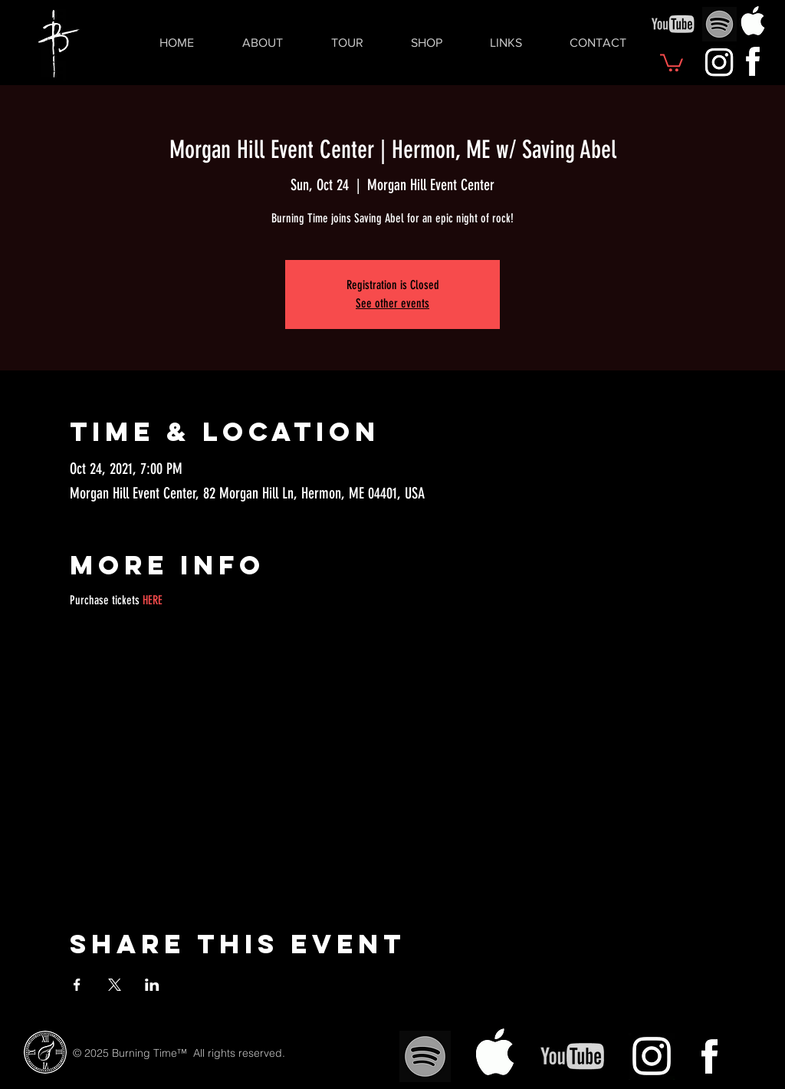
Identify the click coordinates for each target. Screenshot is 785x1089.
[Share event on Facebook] (77, 985)
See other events (392, 303)
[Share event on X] (114, 985)
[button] (671, 61)
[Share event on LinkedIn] (152, 985)
